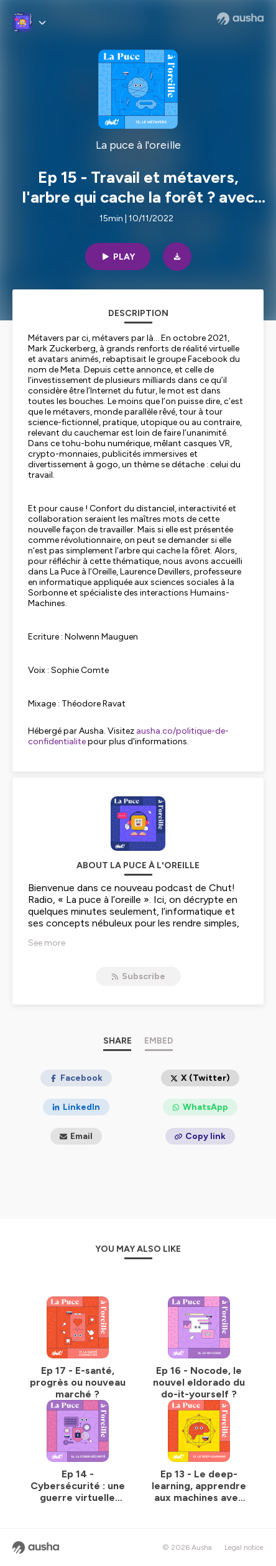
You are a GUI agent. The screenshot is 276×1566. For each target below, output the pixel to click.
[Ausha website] (240, 18)
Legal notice (244, 1547)
